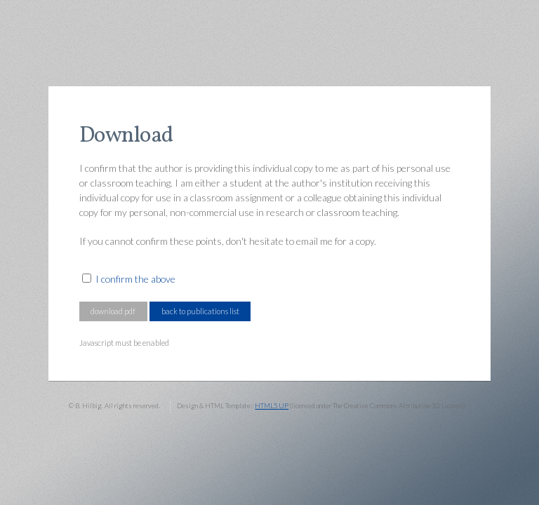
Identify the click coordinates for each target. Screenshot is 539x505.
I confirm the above (135, 279)
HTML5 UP (271, 406)
